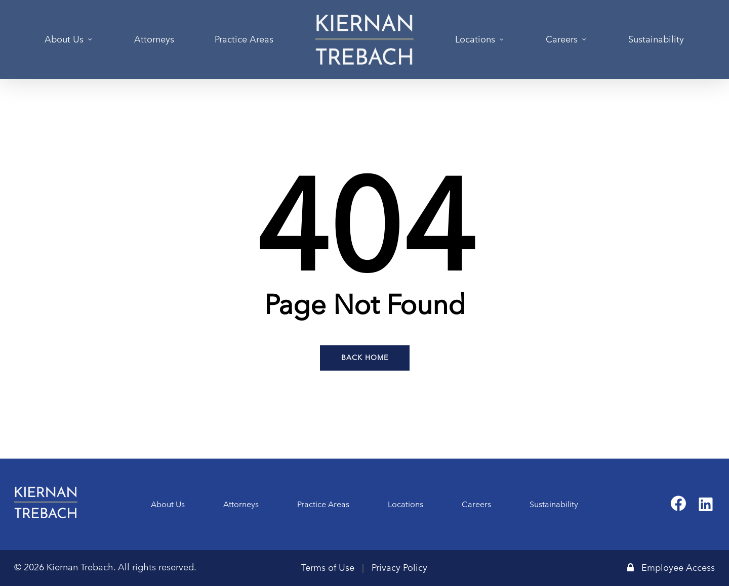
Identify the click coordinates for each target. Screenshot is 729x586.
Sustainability (554, 504)
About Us (168, 504)
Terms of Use (327, 567)
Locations (405, 504)
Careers (476, 504)
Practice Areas (323, 504)
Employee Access (671, 567)
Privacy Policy (399, 567)
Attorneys (241, 504)
